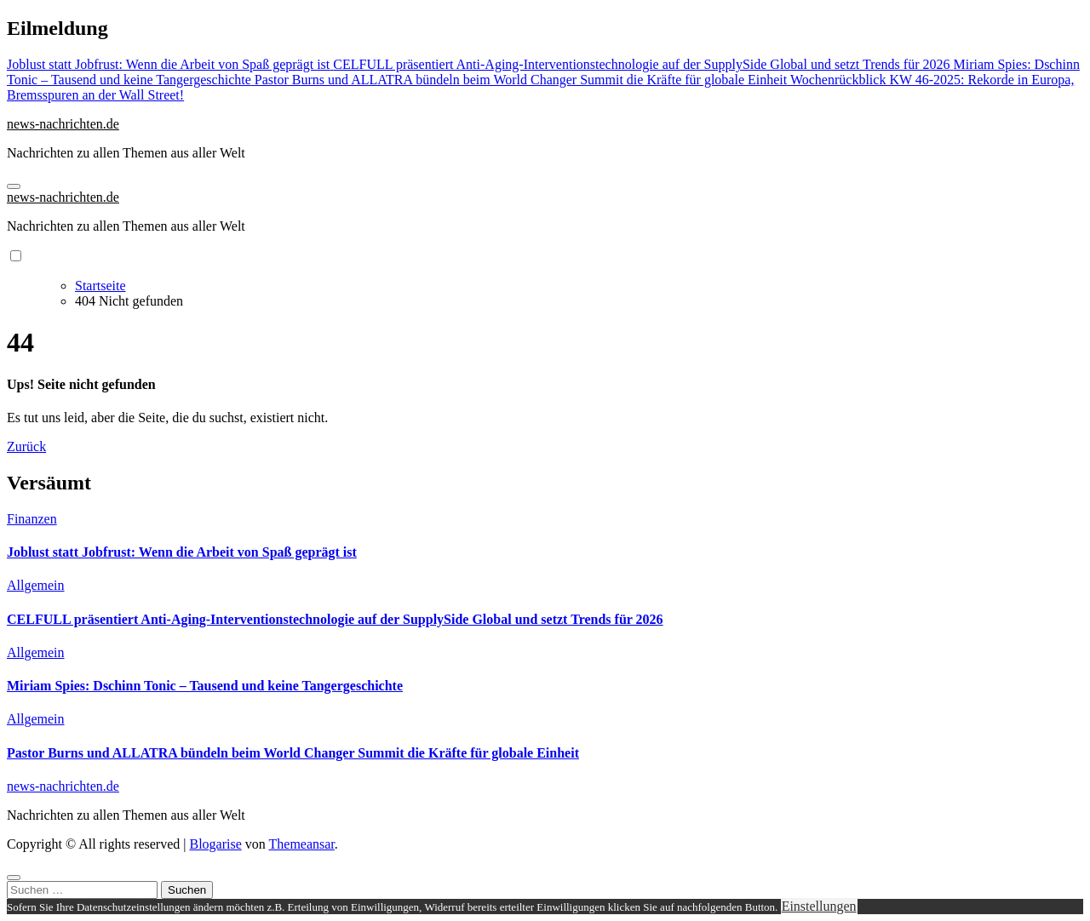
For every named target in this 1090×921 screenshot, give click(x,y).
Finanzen (32, 519)
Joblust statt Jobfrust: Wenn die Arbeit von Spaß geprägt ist (182, 552)
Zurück (26, 446)
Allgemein (36, 585)
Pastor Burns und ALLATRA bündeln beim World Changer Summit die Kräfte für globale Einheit (293, 753)
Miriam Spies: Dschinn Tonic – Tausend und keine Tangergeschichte (205, 685)
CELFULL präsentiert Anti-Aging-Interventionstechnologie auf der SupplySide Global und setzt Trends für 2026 (335, 619)
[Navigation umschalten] (13, 186)
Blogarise (215, 844)
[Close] (13, 877)
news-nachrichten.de (63, 124)
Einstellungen (819, 906)
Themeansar (302, 844)
